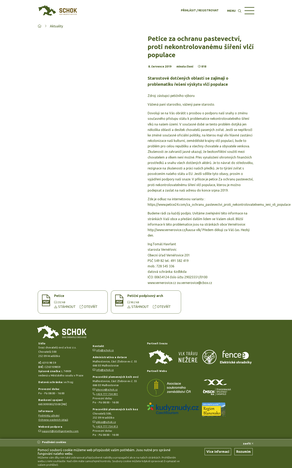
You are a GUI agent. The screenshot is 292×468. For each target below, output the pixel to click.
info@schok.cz (105, 350)
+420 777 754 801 (107, 394)
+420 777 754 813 (107, 426)
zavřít (248, 443)
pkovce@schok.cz (107, 389)
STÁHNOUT (65, 306)
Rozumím (243, 451)
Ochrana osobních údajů (53, 419)
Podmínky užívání (48, 415)
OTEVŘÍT (89, 306)
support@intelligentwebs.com (60, 431)
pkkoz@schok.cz (106, 422)
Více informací (217, 451)
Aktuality (56, 26)
